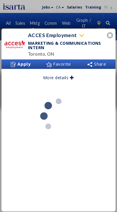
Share (96, 62)
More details (58, 75)
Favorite (58, 62)
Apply (20, 62)
